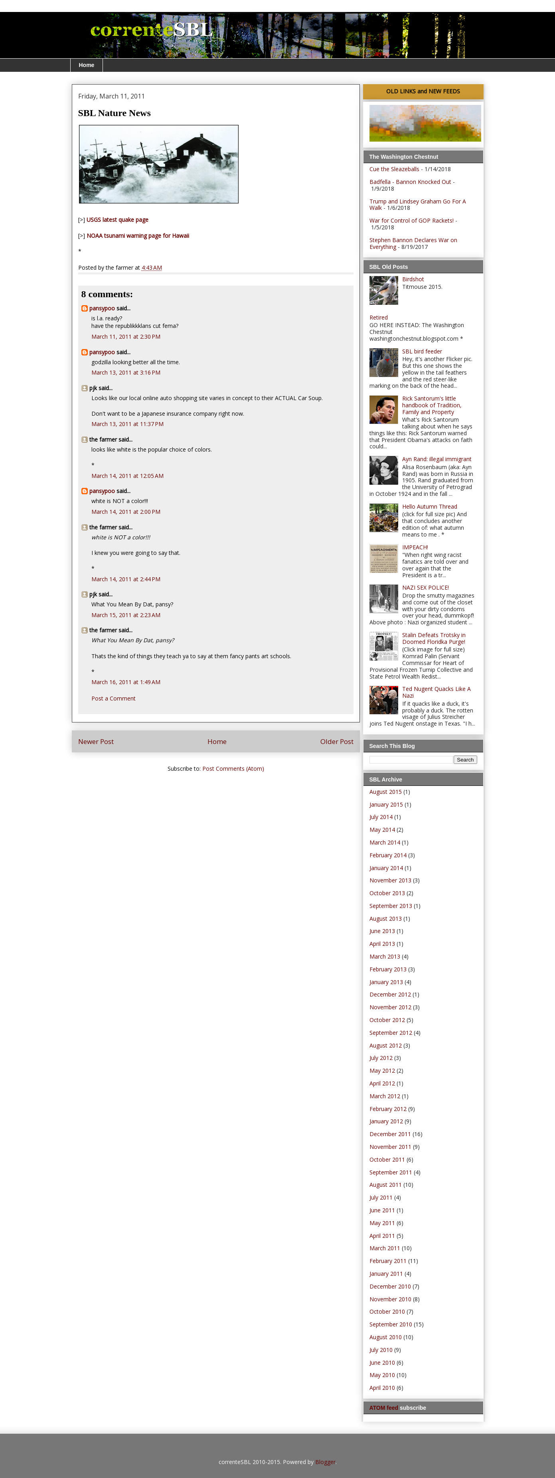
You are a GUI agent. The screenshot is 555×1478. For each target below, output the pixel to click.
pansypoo (102, 308)
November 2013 (390, 880)
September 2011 (390, 1172)
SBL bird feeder (422, 351)
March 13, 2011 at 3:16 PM (125, 372)
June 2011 (382, 1210)
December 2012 (390, 994)
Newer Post (96, 741)
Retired (378, 317)
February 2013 (388, 969)
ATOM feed (384, 1408)
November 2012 (390, 1007)
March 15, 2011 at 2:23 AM (125, 615)
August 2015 (385, 791)
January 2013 (386, 982)
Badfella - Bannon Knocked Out (410, 181)
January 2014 (386, 868)
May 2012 (382, 1070)
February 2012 (388, 1109)
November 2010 (390, 1299)
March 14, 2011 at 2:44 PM (125, 579)
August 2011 (385, 1184)
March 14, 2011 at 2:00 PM (125, 511)
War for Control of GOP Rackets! (411, 220)
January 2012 (386, 1121)
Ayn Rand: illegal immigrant (437, 459)
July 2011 (381, 1197)
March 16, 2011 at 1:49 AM (125, 682)
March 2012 (384, 1096)
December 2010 (390, 1286)
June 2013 (382, 931)
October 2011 (387, 1159)
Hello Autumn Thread (429, 506)
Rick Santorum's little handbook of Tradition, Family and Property (432, 405)
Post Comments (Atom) (233, 768)
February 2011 (388, 1261)
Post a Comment (113, 698)
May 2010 (382, 1375)
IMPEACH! (415, 547)
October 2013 (387, 893)
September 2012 (390, 1032)
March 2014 (384, 842)
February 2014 (388, 855)
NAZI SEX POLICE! (425, 587)
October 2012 (387, 1020)
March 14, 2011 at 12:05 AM (127, 476)
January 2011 (386, 1273)
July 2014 (381, 817)
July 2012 (381, 1058)
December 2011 (390, 1134)
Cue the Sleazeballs (394, 169)
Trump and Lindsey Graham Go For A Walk (417, 204)
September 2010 (390, 1324)
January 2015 (386, 804)
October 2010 (387, 1311)
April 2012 (382, 1083)
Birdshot (413, 279)
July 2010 (381, 1350)
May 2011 (382, 1223)
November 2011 (390, 1146)
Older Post (337, 741)
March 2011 (384, 1248)
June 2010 (382, 1362)
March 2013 (384, 956)
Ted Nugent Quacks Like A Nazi (436, 692)
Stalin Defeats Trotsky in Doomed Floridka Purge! (434, 638)
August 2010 (385, 1337)
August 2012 (385, 1045)
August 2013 (385, 918)
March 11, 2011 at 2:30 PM (125, 336)
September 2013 (390, 906)
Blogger (325, 1462)
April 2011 (382, 1235)
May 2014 (382, 829)
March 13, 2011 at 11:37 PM (127, 424)
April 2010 (382, 1387)
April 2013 (382, 943)
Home (87, 65)
